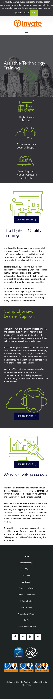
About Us (26, 575)
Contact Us (26, 582)
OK (34, 12)
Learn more (25, 219)
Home (26, 556)
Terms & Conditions (26, 594)
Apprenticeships (27, 562)
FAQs (26, 620)
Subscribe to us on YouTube (38, 637)
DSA (26, 569)
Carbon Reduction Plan (26, 626)
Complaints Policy (26, 588)
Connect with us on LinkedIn (30, 637)
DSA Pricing (26, 607)
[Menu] (26, 32)
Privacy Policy (26, 601)
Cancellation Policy (26, 614)
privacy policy (22, 12)
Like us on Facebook (15, 637)
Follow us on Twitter (23, 637)
